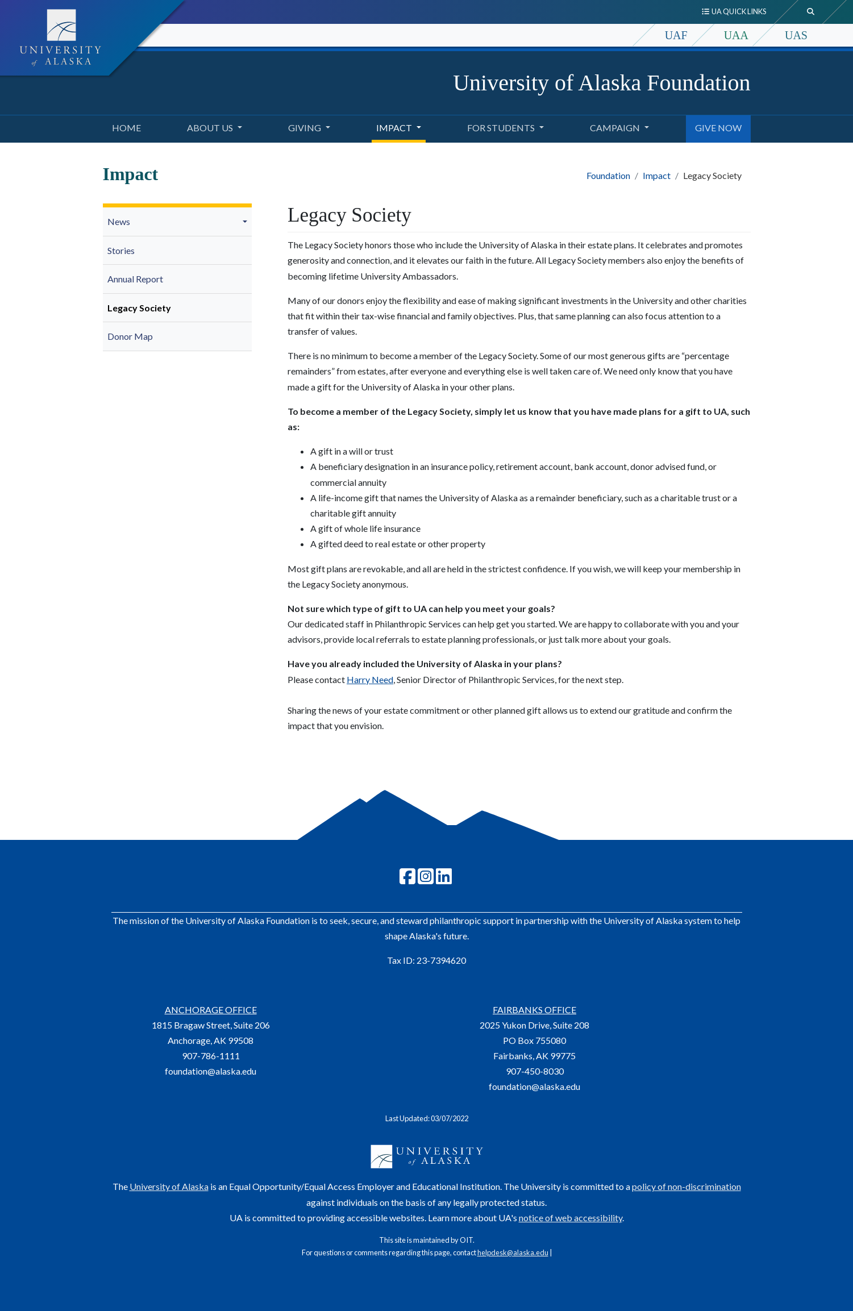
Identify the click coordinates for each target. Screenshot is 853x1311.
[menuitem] (177, 221)
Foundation (608, 175)
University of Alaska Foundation (601, 82)
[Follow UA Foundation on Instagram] (426, 879)
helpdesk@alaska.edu (512, 1252)
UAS (796, 35)
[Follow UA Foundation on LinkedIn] (444, 879)
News (118, 221)
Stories (121, 250)
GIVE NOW (716, 126)
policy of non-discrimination (686, 1186)
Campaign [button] (615, 127)
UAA (736, 35)
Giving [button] (304, 127)
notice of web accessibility (570, 1217)
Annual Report (135, 278)
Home (124, 126)
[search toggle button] (811, 12)
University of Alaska (169, 1186)
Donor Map (130, 336)
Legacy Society (139, 307)
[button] (247, 221)
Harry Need (370, 679)
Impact (657, 175)
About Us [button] (210, 127)
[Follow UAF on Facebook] (407, 879)
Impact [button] (394, 127)
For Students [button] (501, 127)
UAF (676, 35)
